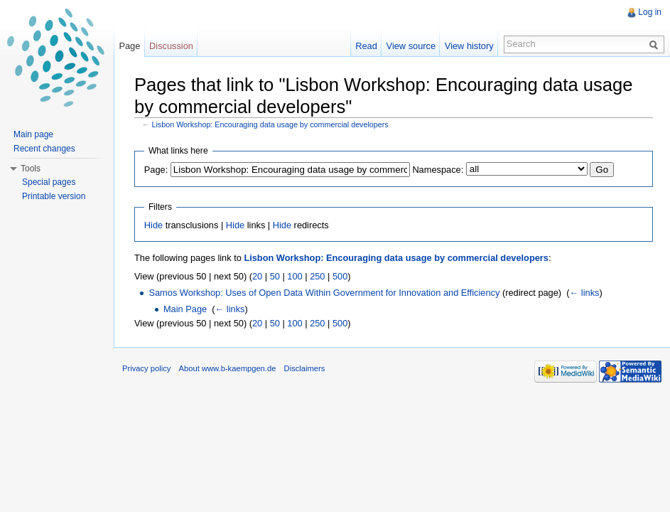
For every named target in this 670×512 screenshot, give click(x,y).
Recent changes (44, 149)
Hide (153, 225)
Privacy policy (146, 368)
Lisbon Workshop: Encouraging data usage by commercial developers (270, 124)
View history (469, 46)
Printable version (53, 196)
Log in (649, 12)
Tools (30, 169)
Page (129, 46)
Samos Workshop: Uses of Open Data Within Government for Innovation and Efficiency (323, 292)
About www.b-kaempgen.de (227, 368)
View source (411, 46)
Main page (33, 134)
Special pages (48, 182)
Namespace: (437, 169)
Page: (156, 169)
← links (585, 292)
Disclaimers (304, 368)
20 (257, 276)
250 (317, 276)
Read (366, 46)
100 (294, 276)
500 (340, 276)
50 (275, 276)
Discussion (171, 46)
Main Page (185, 309)
